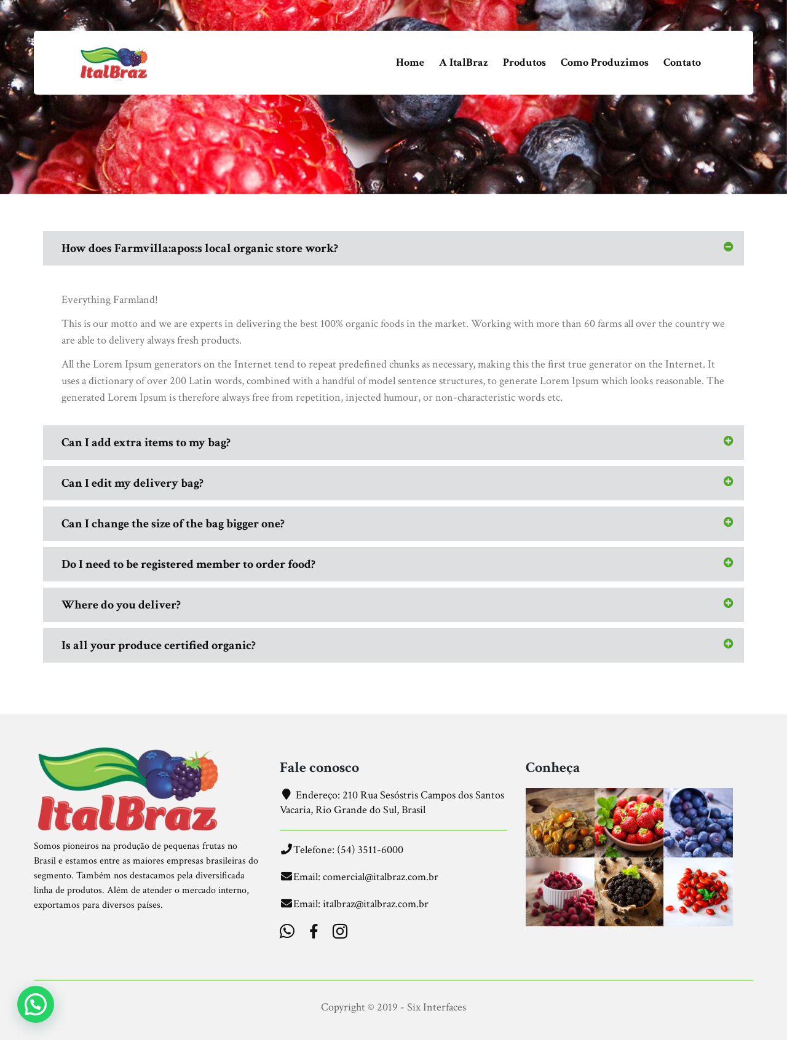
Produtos (524, 62)
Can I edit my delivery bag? (132, 483)
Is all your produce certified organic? (158, 645)
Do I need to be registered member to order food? (188, 564)
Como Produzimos (605, 62)
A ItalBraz (463, 62)
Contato (682, 62)
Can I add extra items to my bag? (146, 443)
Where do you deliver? (121, 605)
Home (410, 62)
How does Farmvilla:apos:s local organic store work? (199, 248)
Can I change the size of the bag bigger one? (173, 524)
